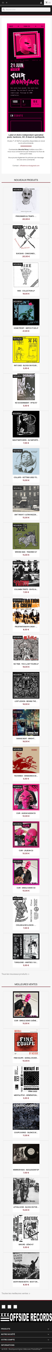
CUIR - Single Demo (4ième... (26, 1021)
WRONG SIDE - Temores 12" (26, 552)
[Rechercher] (26, 9)
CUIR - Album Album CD (26, 813)
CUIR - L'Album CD (26, 850)
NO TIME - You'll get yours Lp (26, 664)
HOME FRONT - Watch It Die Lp (26, 328)
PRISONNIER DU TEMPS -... (26, 216)
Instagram (15, 1306)
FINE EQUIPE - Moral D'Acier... (26, 1058)
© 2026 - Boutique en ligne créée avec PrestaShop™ (22, 1349)
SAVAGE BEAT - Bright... (26, 738)
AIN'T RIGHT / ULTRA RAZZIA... (26, 515)
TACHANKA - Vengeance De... (26, 776)
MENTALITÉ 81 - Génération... (26, 1095)
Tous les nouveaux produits (16, 974)
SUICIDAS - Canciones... (26, 253)
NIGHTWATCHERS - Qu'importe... (26, 440)
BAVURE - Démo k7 (26, 1244)
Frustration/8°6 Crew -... (26, 627)
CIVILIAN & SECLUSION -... (26, 925)
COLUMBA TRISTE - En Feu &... (26, 589)
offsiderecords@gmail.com (29, 166)
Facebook (3, 1306)
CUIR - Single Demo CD (26, 888)
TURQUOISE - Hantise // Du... (26, 962)
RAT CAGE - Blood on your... (26, 365)
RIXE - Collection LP (26, 291)
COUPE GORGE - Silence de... (26, 1132)
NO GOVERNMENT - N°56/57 (26, 403)
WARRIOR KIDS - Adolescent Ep (26, 1170)
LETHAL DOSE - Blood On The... (26, 1207)
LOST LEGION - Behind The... (26, 701)
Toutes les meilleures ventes (16, 1293)
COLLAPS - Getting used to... (26, 477)
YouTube (9, 1306)
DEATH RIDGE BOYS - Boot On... (26, 1282)
